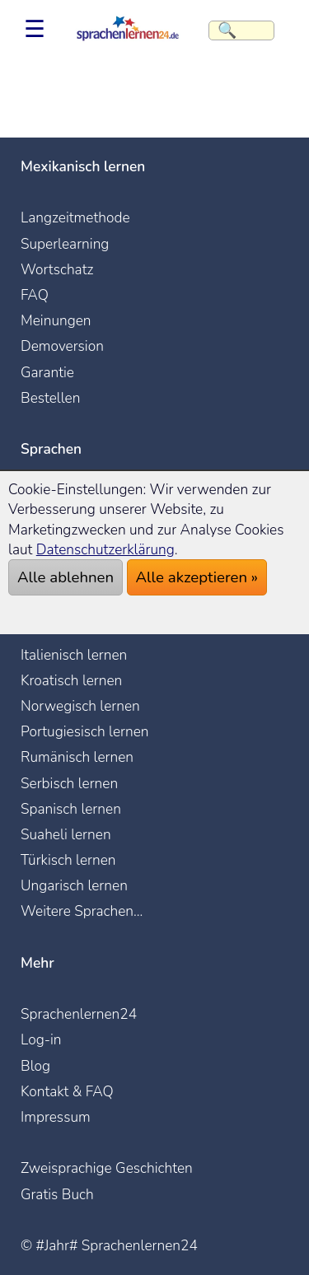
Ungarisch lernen (74, 885)
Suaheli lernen (66, 834)
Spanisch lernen (71, 809)
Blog (35, 1066)
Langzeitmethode (75, 217)
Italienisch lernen (74, 655)
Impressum (56, 1117)
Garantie (47, 372)
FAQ (35, 295)
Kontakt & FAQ (67, 1091)
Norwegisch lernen (80, 706)
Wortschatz (57, 269)
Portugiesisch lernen (85, 731)
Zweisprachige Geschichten (107, 1168)
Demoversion (62, 346)
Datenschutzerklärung (105, 549)
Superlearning (65, 244)
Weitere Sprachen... (82, 911)
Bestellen (50, 398)
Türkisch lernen (68, 860)
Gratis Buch (57, 1194)
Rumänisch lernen (77, 757)
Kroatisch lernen (71, 680)
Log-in (41, 1039)
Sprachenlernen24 (79, 1014)
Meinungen (56, 320)
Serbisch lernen (69, 783)
